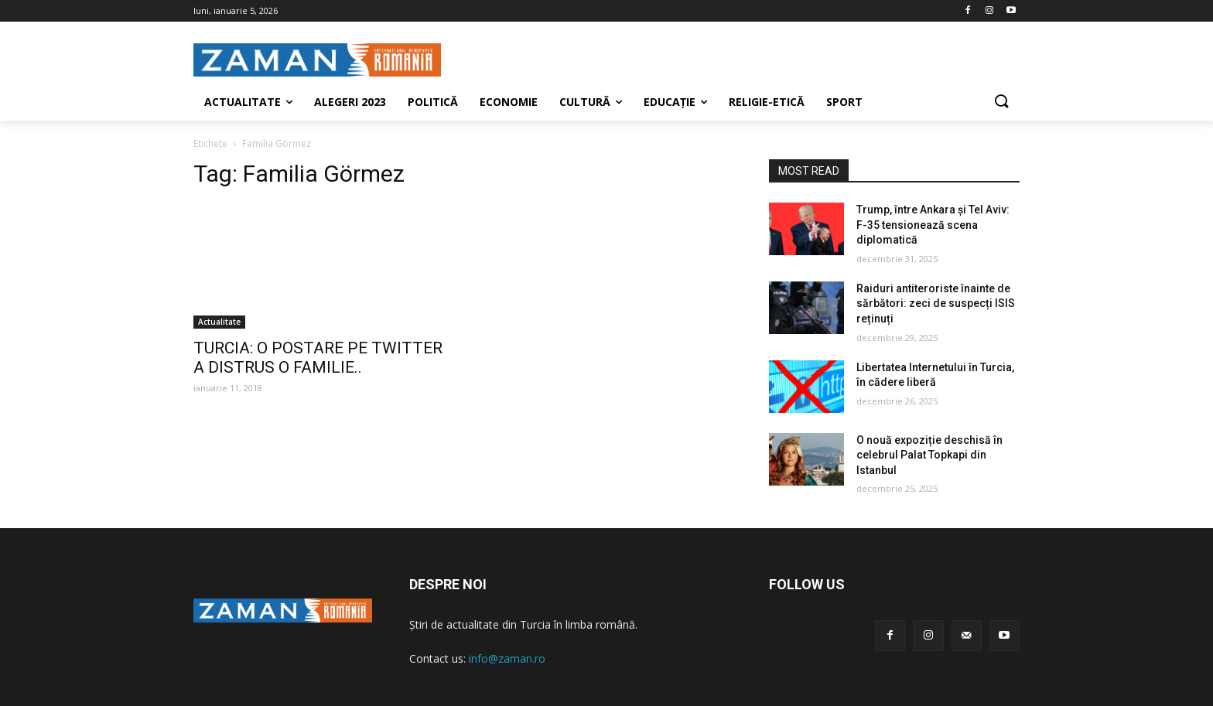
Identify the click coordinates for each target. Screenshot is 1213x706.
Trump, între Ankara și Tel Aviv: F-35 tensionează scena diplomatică (933, 224)
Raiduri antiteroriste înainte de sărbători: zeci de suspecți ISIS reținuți (935, 303)
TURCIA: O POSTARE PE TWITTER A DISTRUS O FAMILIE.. (317, 358)
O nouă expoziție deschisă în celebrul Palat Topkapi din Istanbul (929, 455)
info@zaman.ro (507, 658)
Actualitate (219, 321)
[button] (1001, 102)
